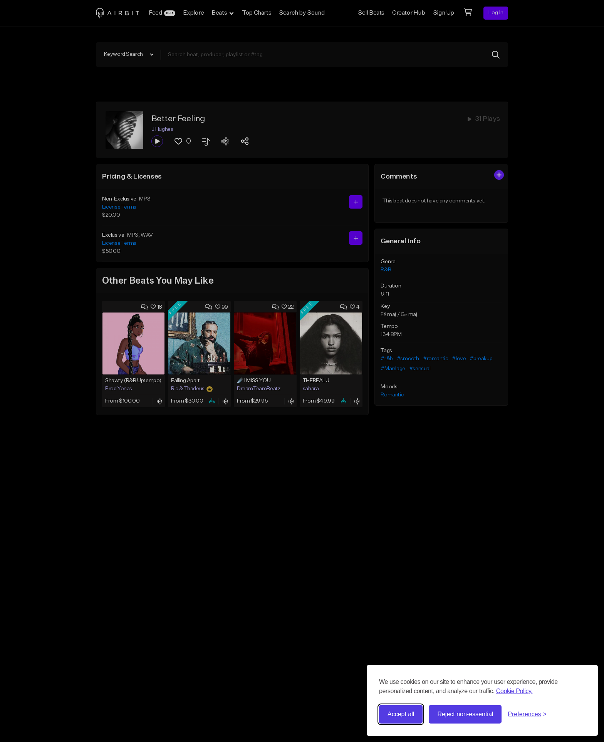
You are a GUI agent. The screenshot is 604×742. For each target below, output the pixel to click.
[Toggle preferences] (527, 714)
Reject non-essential (465, 714)
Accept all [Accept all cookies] (401, 714)
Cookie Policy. (514, 691)
